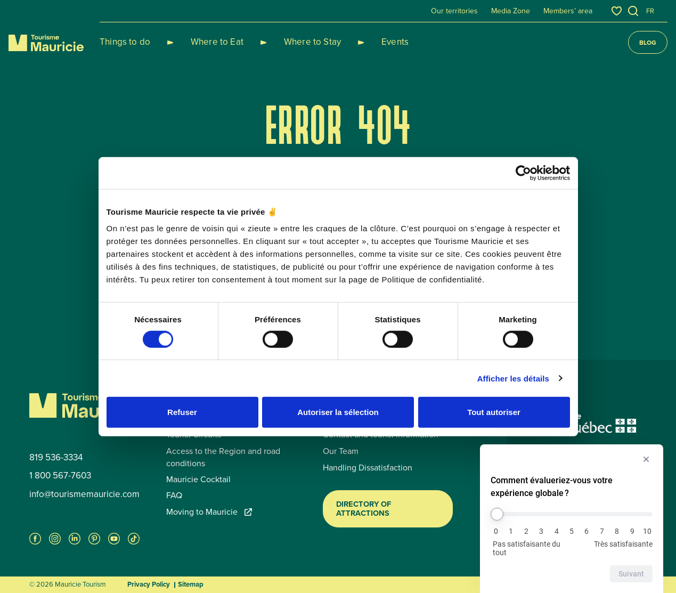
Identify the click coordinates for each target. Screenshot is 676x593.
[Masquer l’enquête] (646, 459)
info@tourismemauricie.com (84, 494)
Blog (647, 42)
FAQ (174, 495)
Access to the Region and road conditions (223, 457)
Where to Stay (286, 41)
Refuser (182, 412)
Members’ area (567, 11)
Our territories (454, 11)
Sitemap (190, 584)
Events (356, 41)
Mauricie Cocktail (198, 479)
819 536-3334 (56, 457)
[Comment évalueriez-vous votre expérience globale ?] (572, 514)
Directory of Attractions (363, 508)
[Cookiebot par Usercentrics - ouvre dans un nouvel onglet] (523, 173)
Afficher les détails (513, 378)
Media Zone (510, 11)
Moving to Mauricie (209, 512)
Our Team (341, 451)
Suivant (631, 574)
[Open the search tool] (633, 11)
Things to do (125, 41)
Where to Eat (204, 41)
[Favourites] (616, 11)
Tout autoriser (493, 412)
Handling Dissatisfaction (367, 468)
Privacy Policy (148, 584)
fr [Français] (650, 11)
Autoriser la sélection (338, 412)
